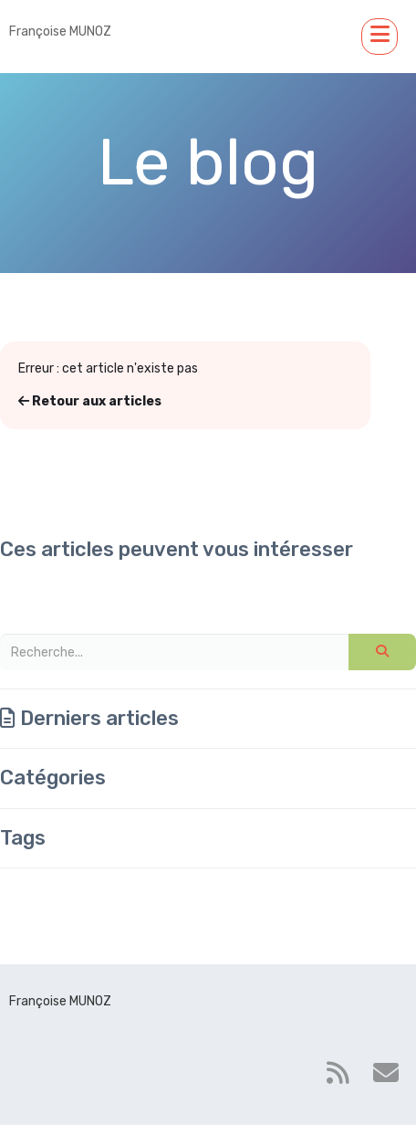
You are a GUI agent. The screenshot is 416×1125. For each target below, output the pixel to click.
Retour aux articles (89, 401)
